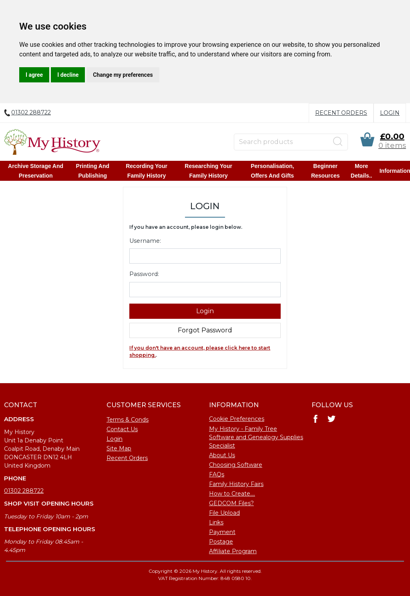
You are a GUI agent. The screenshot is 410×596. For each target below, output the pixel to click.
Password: (144, 274)
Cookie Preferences (236, 418)
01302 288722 (24, 490)
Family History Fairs (236, 484)
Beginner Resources (325, 171)
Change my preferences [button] (123, 75)
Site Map (119, 448)
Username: (145, 240)
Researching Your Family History (208, 171)
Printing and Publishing (92, 171)
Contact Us (122, 429)
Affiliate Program (233, 551)
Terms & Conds (128, 419)
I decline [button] (67, 75)
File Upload (224, 512)
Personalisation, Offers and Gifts (272, 171)
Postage (221, 541)
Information (394, 171)
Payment (222, 532)
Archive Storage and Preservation (36, 171)
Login (390, 112)
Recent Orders (341, 112)
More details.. (361, 171)
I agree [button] (34, 75)
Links (216, 522)
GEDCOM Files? (231, 503)
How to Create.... (232, 493)
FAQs (216, 474)
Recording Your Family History (146, 171)
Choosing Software (235, 464)
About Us (222, 455)
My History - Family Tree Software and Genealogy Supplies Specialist (256, 437)
